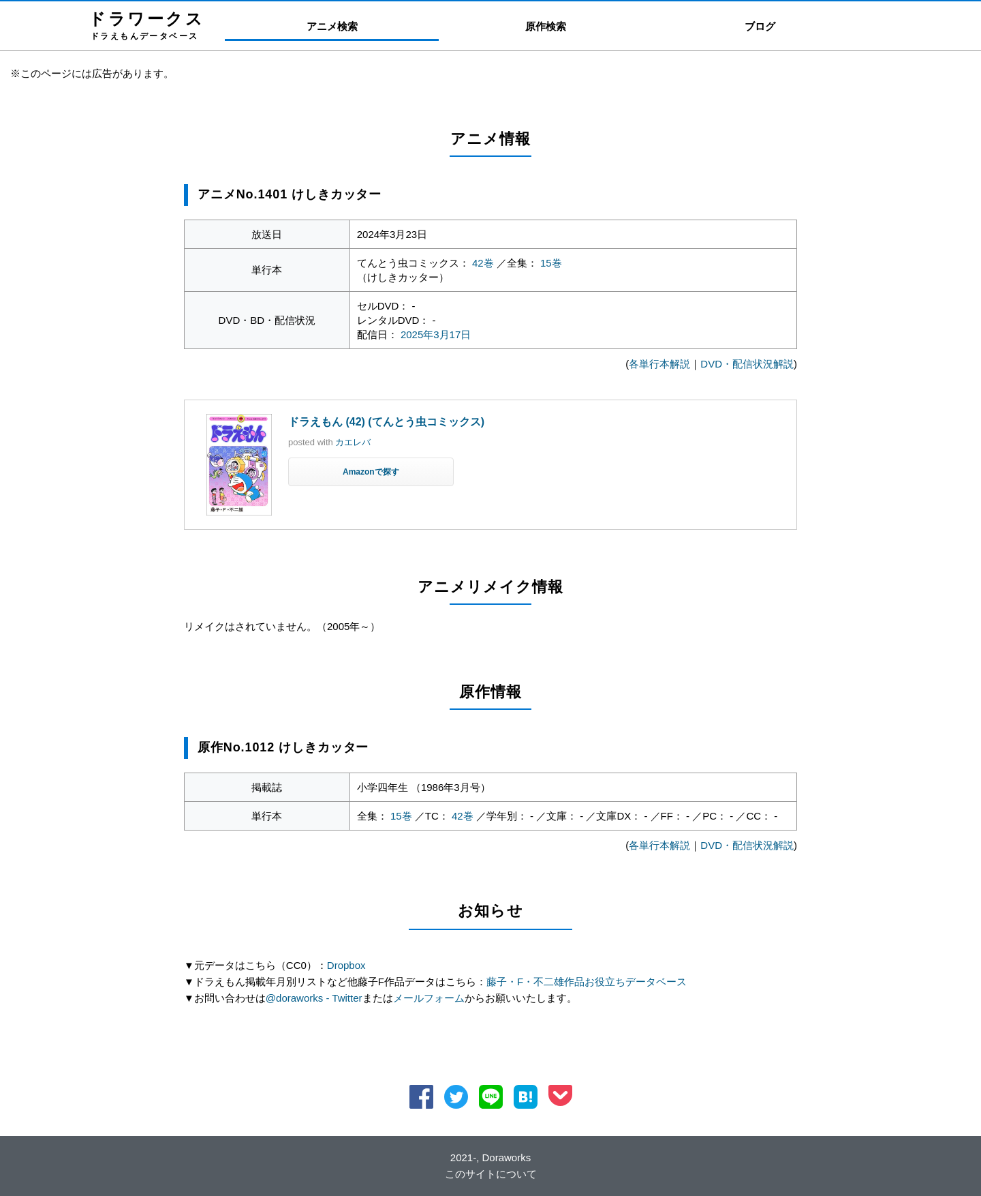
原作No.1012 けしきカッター (283, 747)
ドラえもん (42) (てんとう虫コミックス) (386, 422)
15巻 (551, 263)
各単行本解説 (659, 364)
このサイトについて (491, 1174)
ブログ (760, 26)
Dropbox (346, 965)
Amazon (359, 472)
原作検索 (545, 26)
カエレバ (353, 442)
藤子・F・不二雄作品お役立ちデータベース (586, 981)
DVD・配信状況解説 (747, 364)
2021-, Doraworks (490, 1157)
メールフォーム (429, 998)
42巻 (483, 263)
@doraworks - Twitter (314, 998)
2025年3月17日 (436, 334)
